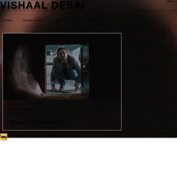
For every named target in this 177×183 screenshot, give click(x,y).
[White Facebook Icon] (88, 152)
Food (74, 20)
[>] (88, 135)
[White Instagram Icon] (88, 144)
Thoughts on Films (33, 20)
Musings (91, 20)
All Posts (7, 20)
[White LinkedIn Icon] (88, 160)
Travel (57, 20)
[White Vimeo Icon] (88, 167)
